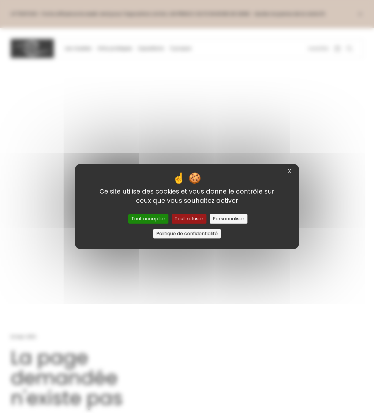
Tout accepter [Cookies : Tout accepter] (148, 218)
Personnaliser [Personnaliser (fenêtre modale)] (228, 218)
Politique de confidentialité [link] (187, 233)
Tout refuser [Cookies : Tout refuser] (189, 218)
